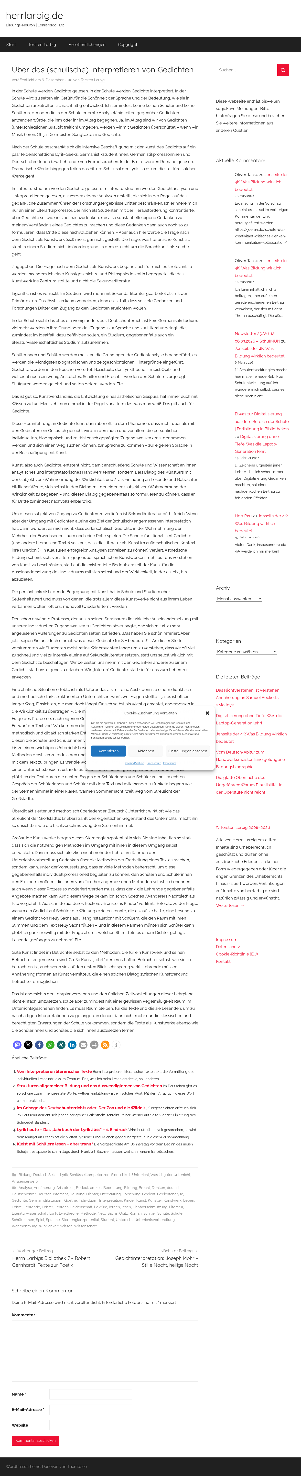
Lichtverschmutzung (150, 1207)
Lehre (17, 1207)
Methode (88, 1213)
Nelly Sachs (107, 1213)
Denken (158, 1188)
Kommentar (25, 1314)
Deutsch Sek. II (45, 1175)
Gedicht (148, 1194)
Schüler (177, 1213)
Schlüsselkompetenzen (89, 1175)
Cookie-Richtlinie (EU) (237, 954)
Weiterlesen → (230, 905)
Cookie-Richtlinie (134, 763)
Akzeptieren (108, 751)
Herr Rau (243, 515)
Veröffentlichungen (87, 44)
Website (20, 1425)
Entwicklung (110, 1194)
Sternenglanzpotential (80, 1220)
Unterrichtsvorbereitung (154, 1220)
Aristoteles (65, 1188)
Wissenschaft (85, 1226)
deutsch (174, 1188)
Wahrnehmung (24, 1226)
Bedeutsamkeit (89, 1188)
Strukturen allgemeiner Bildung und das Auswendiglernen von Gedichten (89, 1085)
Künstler (155, 1200)
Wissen (66, 1226)
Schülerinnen (23, 1220)
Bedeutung (112, 1188)
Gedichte (19, 1200)
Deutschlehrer (24, 1194)
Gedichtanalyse (170, 1194)
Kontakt (223, 961)
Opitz (123, 1213)
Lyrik (64, 1175)
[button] (207, 712)
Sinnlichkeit (120, 1175)
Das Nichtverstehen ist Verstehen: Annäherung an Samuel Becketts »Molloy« (248, 697)
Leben (188, 1200)
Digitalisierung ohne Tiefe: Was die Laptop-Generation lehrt (257, 444)
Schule (163, 1213)
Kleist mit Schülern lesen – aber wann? (55, 1144)
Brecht (144, 1188)
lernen (114, 1207)
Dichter (92, 1194)
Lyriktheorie (69, 1213)
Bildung (25, 1175)
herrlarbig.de (34, 15)
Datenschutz (154, 763)
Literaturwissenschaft (30, 1213)
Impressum (169, 763)
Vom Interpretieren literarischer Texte (54, 1071)
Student (107, 1220)
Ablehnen (146, 751)
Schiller (149, 1213)
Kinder (129, 1200)
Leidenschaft (81, 1207)
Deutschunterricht (52, 1194)
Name (19, 1394)
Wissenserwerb (25, 1181)
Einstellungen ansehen (187, 751)
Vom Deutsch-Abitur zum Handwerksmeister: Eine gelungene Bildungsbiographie (250, 759)
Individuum (88, 1200)
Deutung (77, 1194)
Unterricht (140, 1175)
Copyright (127, 44)
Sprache (53, 1220)
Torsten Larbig (42, 44)
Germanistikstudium (46, 1200)
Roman (135, 1213)
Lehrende (31, 1207)
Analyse (25, 1188)
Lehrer (47, 1207)
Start (11, 44)
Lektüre (100, 1207)
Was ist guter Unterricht (170, 1175)
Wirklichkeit (49, 1226)
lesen (126, 1207)
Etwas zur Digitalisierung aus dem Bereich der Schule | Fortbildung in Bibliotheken (262, 421)
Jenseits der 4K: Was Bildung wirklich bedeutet (261, 182)
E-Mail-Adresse (28, 1409)
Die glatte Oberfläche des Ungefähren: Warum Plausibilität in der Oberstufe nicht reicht (249, 785)
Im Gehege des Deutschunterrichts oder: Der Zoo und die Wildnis (81, 1107)
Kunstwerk (172, 1200)
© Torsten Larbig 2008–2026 (243, 827)
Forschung (131, 1194)
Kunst (141, 1200)
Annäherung (44, 1188)
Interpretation (110, 1200)
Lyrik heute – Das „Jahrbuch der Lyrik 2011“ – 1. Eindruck (72, 1129)
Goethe (70, 1200)
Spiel (40, 1220)
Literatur (176, 1207)
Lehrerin (61, 1207)
